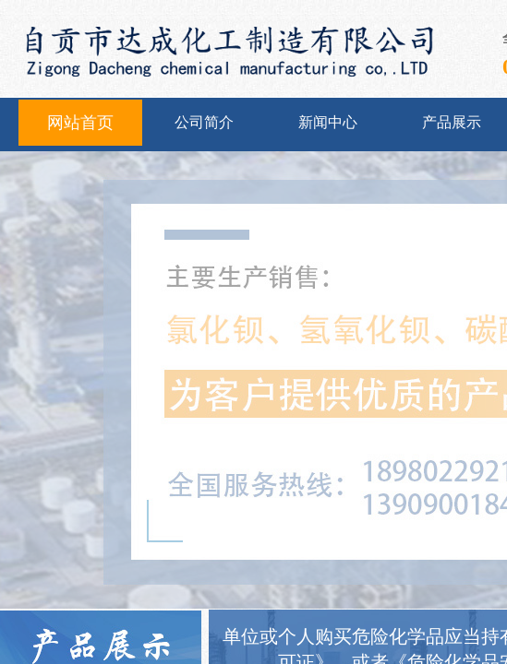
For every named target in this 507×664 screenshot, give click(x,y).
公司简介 (204, 122)
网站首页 (80, 122)
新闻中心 (327, 122)
